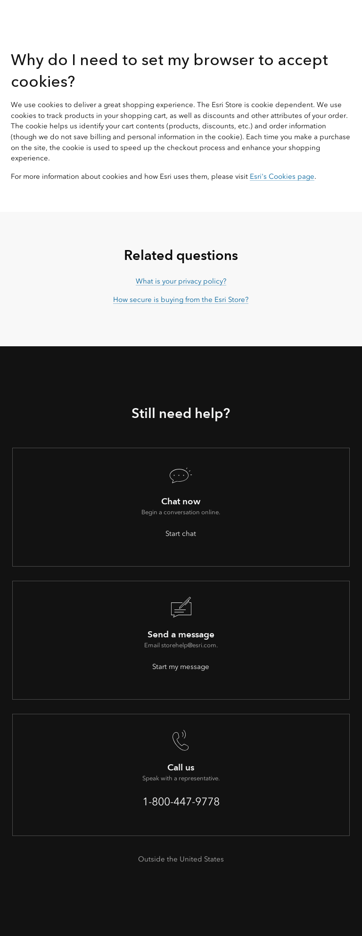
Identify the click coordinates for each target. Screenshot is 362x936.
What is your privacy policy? (181, 281)
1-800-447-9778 (181, 801)
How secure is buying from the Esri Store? (180, 299)
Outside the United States (181, 859)
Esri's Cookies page (282, 176)
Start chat (180, 533)
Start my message (180, 666)
